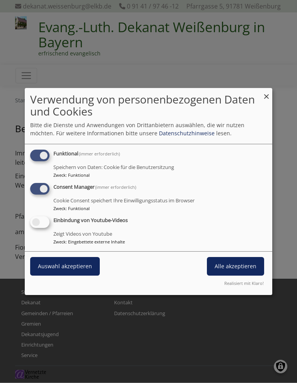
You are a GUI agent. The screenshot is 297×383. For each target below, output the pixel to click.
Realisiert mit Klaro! (244, 283)
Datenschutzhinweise (187, 133)
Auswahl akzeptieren (65, 266)
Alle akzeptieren (235, 266)
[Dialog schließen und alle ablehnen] (266, 93)
